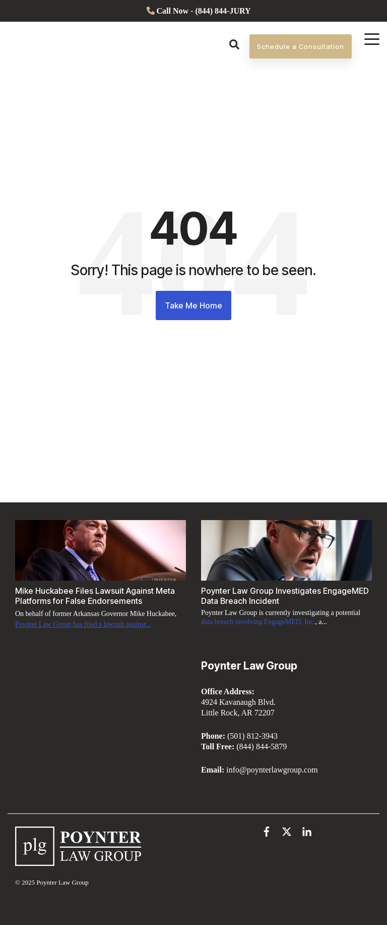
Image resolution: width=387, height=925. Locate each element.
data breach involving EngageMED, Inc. (258, 622)
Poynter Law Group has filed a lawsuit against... (83, 624)
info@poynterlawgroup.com (271, 769)
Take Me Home (193, 305)
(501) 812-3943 (252, 736)
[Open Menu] (368, 41)
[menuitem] (194, 11)
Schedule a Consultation (300, 52)
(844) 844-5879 (261, 746)
